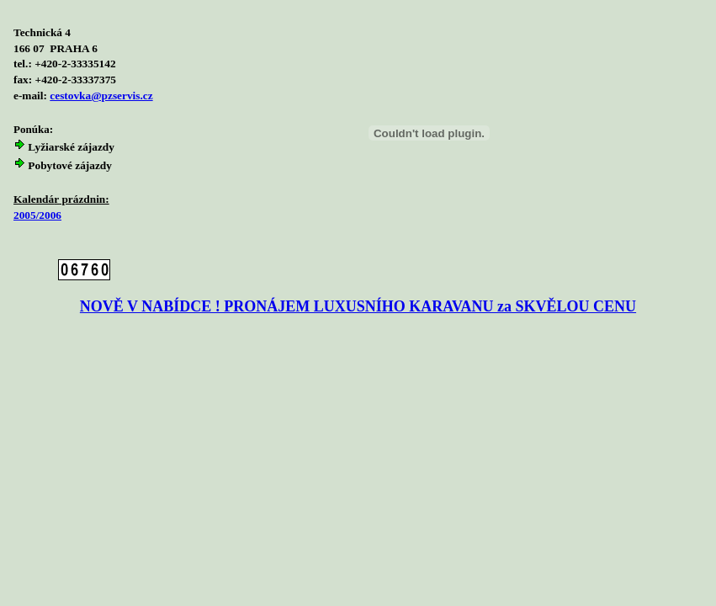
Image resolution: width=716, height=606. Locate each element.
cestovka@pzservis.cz (101, 95)
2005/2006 (37, 215)
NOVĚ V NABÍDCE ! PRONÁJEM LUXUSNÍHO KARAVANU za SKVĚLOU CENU (358, 306)
